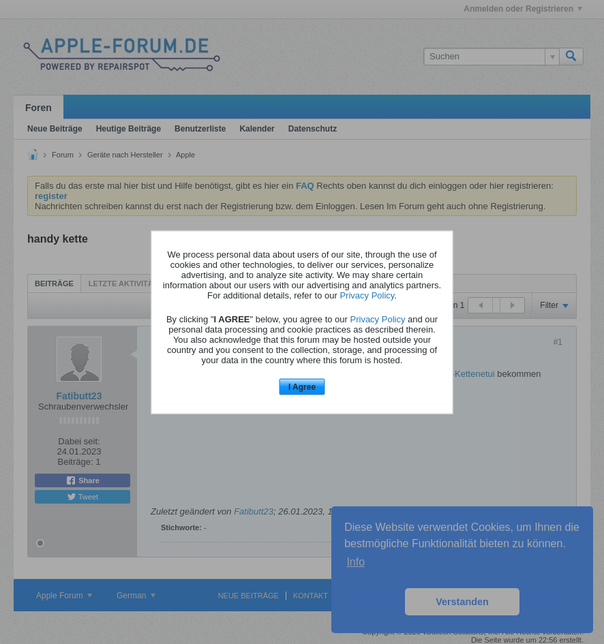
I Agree (302, 387)
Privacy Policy (366, 295)
